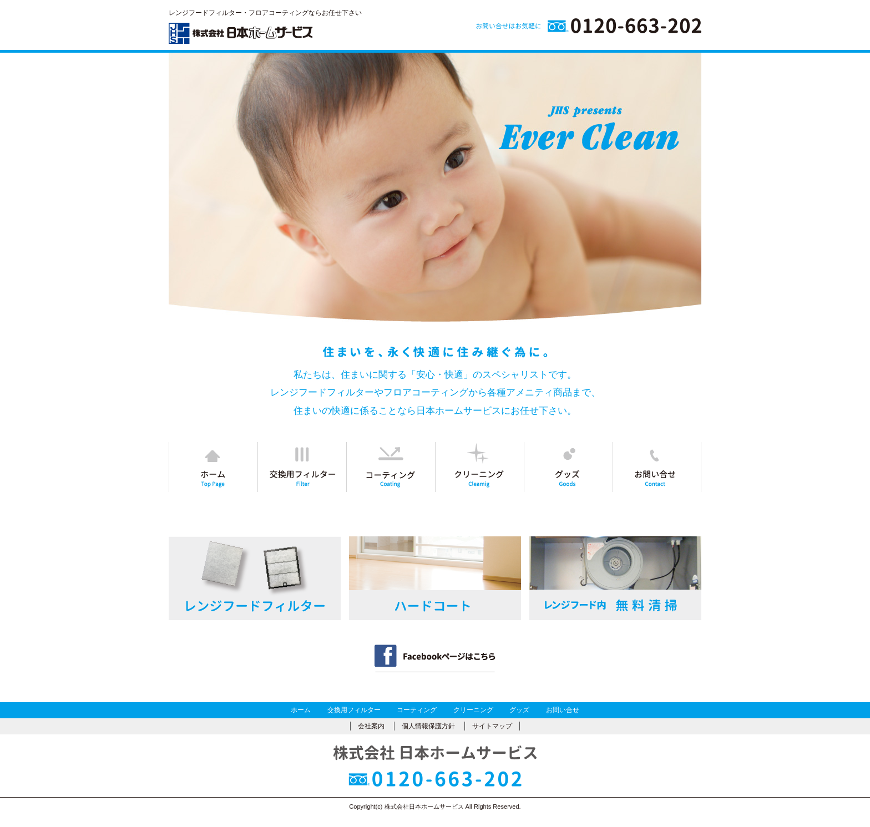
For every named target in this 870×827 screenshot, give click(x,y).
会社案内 (371, 726)
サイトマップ (492, 726)
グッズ (519, 710)
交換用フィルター (354, 710)
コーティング (417, 710)
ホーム (301, 710)
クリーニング (473, 710)
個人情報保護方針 (428, 726)
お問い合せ (562, 710)
